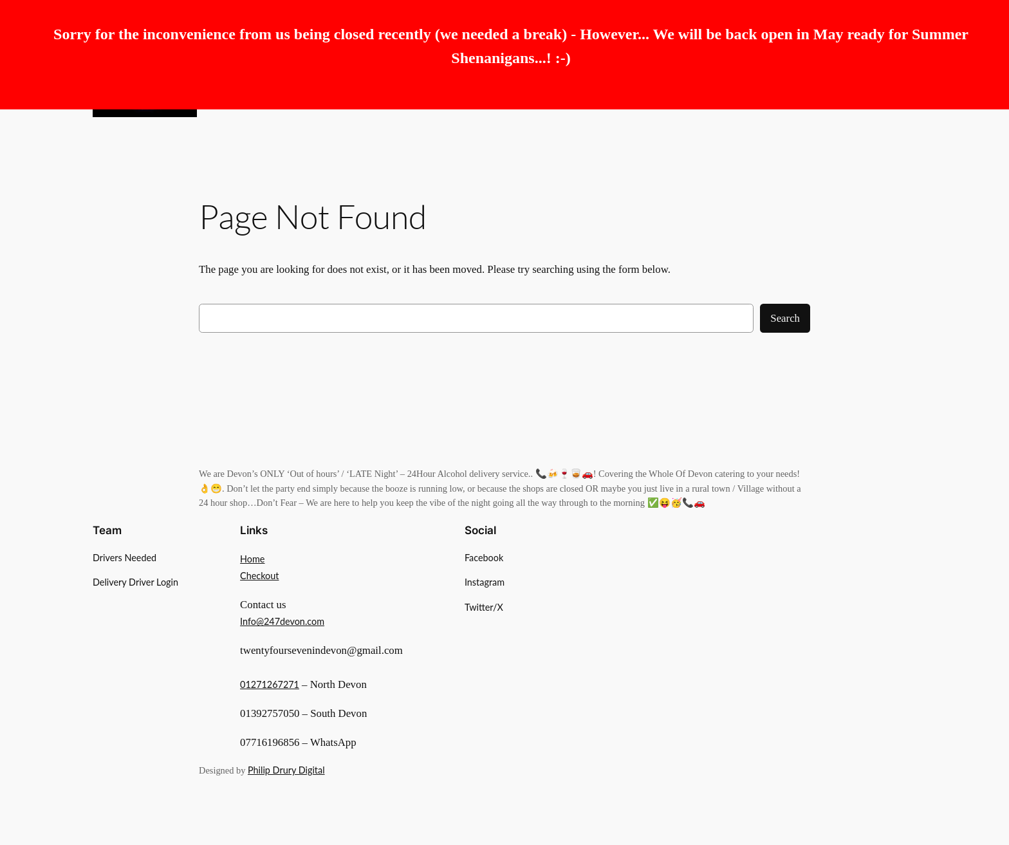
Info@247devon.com (282, 621)
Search (785, 318)
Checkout (259, 575)
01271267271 (269, 684)
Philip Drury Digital (286, 770)
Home (252, 558)
